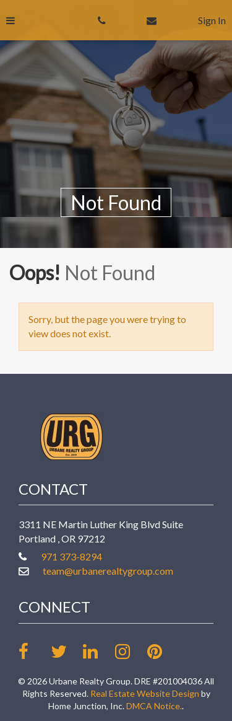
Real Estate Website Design (144, 693)
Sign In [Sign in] (212, 20)
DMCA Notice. (154, 706)
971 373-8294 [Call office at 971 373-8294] (71, 556)
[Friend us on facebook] (34, 651)
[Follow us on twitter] (66, 651)
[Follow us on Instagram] (130, 651)
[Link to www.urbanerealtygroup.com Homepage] (71, 435)
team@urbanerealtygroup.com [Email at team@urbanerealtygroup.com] (108, 571)
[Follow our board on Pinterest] (162, 651)
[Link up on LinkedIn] (98, 651)
